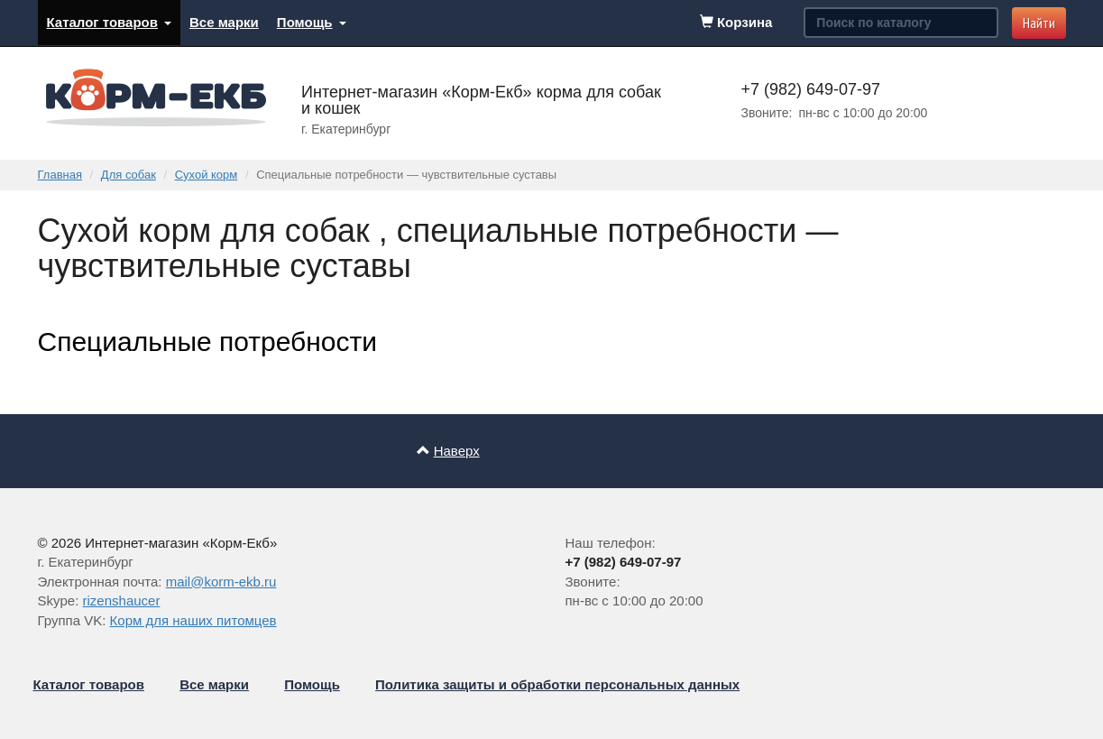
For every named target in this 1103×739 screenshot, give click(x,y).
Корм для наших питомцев (193, 620)
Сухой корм (206, 174)
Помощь (311, 22)
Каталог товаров (109, 22)
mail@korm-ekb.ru (221, 581)
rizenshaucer (122, 600)
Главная (60, 174)
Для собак (128, 174)
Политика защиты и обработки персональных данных (557, 684)
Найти (1039, 23)
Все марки (224, 22)
